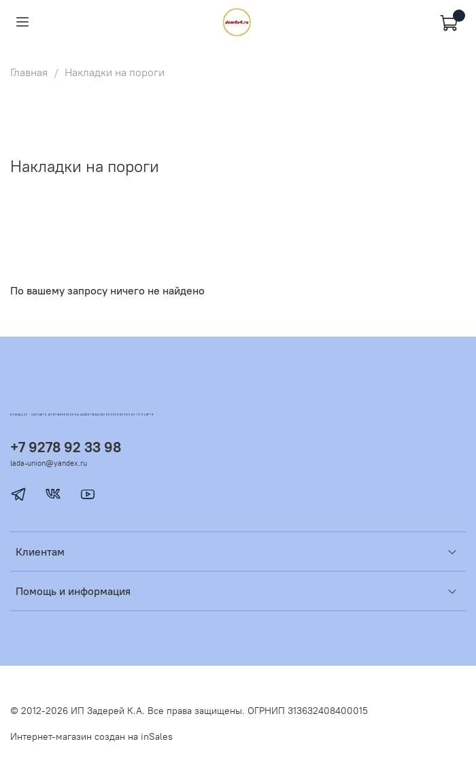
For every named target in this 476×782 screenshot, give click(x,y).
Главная (29, 72)
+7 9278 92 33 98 (65, 447)
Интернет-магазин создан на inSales (91, 736)
